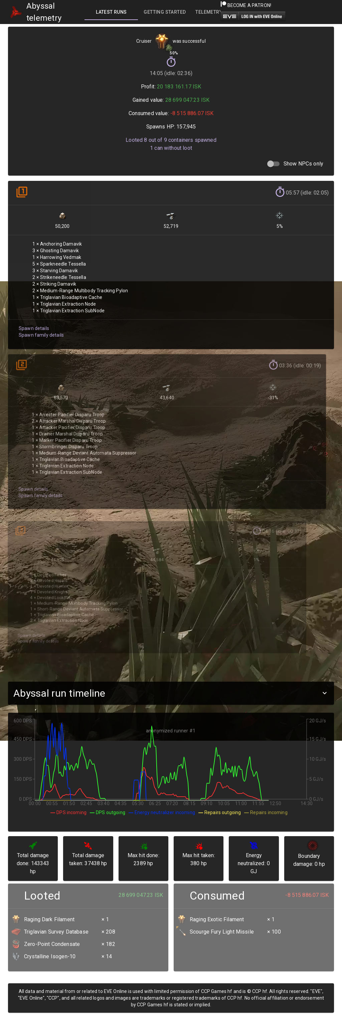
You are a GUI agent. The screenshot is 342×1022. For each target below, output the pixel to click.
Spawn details (33, 325)
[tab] (111, 12)
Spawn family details (40, 331)
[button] (171, 693)
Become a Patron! (246, 5)
